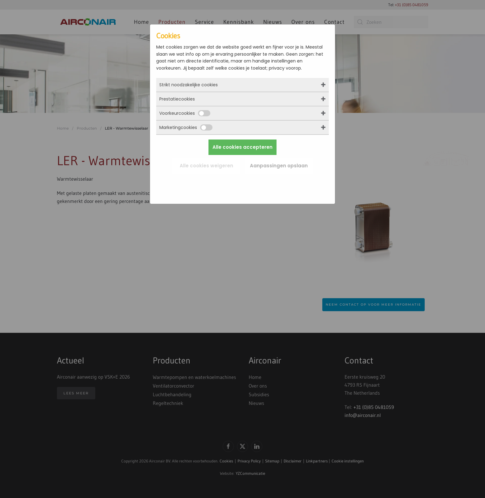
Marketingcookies (185, 127)
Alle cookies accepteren (242, 147)
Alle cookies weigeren (206, 165)
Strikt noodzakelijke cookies (188, 85)
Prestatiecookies (177, 99)
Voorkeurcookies (184, 113)
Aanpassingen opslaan (279, 165)
